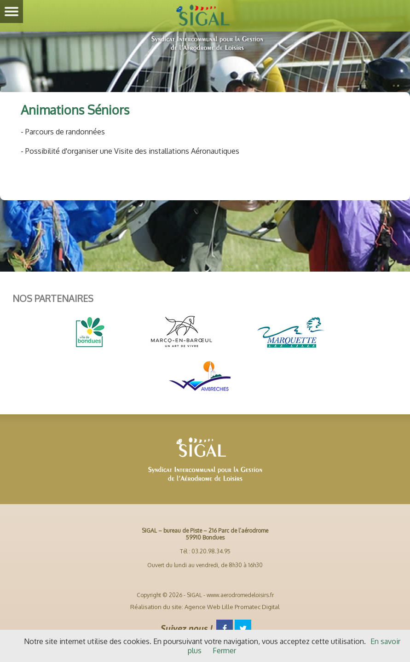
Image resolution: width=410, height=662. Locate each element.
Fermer (224, 650)
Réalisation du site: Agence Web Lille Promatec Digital (205, 606)
